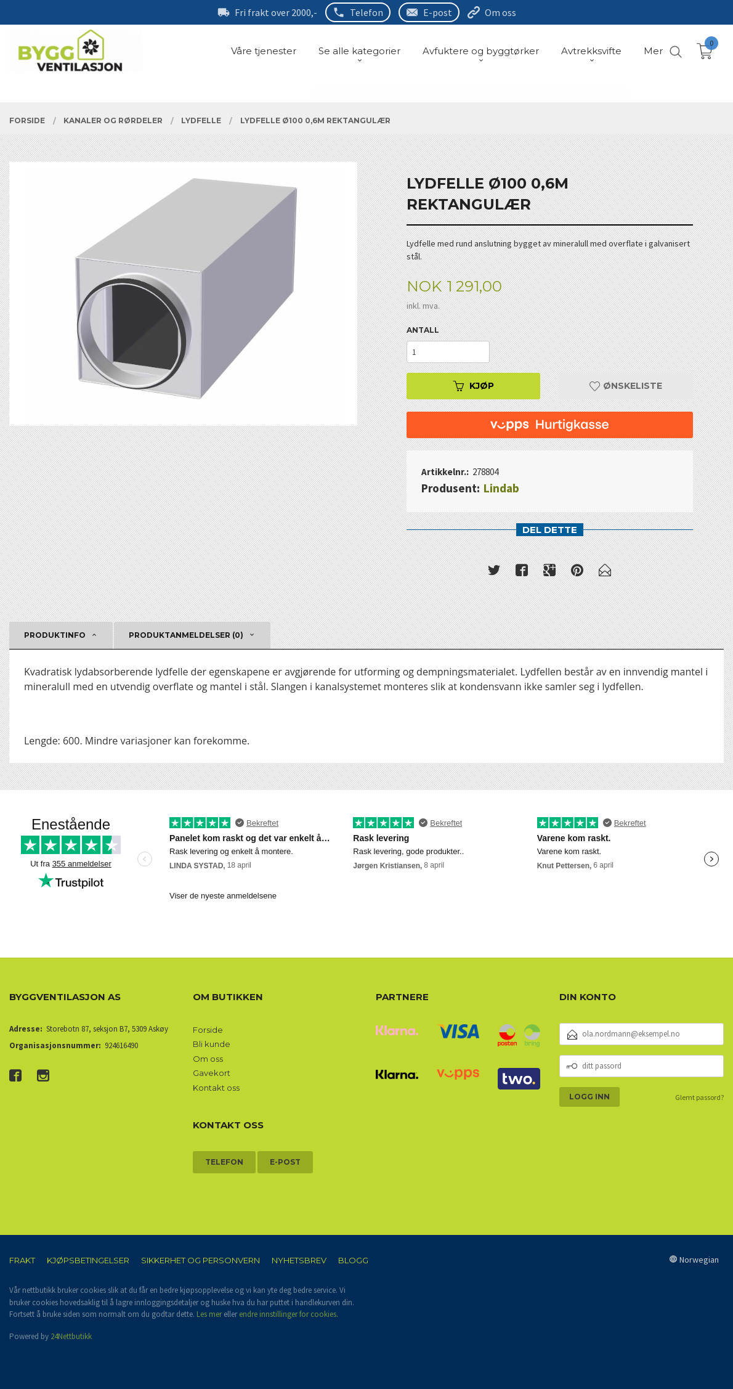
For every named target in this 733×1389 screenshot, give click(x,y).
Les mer (209, 1314)
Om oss (500, 12)
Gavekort (211, 1073)
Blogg (353, 1260)
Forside (208, 1030)
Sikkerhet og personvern (200, 1260)
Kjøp (473, 385)
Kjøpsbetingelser (88, 1260)
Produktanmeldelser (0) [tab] (186, 635)
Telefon (366, 12)
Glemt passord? (699, 1097)
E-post (437, 12)
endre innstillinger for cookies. (288, 1314)
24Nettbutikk (71, 1336)
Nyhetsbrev (299, 1260)
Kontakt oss (216, 1088)
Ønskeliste (625, 385)
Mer (653, 51)
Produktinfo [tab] (55, 635)
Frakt (22, 1260)
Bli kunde (211, 1044)
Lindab (501, 488)
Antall (423, 330)
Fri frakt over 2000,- (276, 12)
